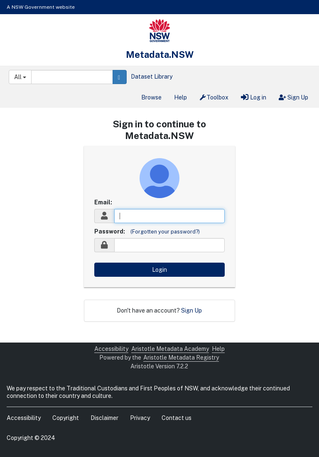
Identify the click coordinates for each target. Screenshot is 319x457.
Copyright (65, 418)
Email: (103, 202)
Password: (109, 231)
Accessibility (111, 348)
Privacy (140, 418)
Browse (151, 97)
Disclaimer (104, 418)
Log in (253, 97)
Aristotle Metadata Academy (170, 348)
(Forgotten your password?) (165, 231)
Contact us (176, 418)
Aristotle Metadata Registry (181, 357)
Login (159, 269)
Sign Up (293, 97)
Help (180, 97)
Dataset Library (151, 76)
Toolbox (214, 97)
